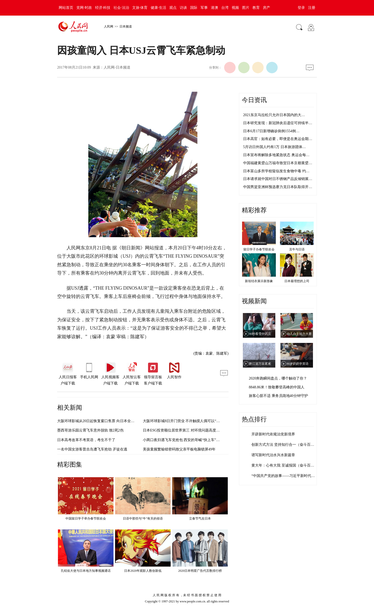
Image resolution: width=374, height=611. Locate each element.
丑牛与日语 (297, 249)
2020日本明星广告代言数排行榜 (200, 571)
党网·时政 (84, 8)
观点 (173, 8)
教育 (256, 8)
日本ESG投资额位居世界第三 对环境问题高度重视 (183, 430)
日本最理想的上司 (296, 281)
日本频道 (125, 26)
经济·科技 (103, 8)
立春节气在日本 (200, 518)
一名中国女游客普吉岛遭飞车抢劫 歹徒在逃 (92, 449)
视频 (235, 8)
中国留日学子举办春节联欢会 (85, 518)
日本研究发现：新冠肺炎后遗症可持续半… (277, 123)
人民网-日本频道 (117, 67)
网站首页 (66, 8)
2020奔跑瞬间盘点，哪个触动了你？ (278, 378)
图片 (245, 8)
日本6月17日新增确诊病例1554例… (271, 131)
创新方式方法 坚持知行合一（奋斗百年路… (286, 445)
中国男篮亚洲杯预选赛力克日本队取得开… (277, 187)
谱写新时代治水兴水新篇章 (273, 455)
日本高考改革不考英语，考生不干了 (86, 440)
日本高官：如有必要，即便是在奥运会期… (277, 139)
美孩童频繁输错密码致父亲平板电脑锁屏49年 (179, 449)
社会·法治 (121, 8)
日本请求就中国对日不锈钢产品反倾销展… (277, 179)
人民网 (108, 26)
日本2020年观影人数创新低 (143, 571)
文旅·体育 (140, 8)
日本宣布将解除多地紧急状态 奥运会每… (276, 155)
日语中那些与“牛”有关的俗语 (143, 518)
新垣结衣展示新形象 (259, 281)
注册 (311, 8)
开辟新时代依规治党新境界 (273, 434)
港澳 (214, 8)
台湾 (225, 8)
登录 (301, 8)
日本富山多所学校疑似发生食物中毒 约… (276, 171)
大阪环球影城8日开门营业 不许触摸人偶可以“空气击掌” (187, 421)
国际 (193, 8)
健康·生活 (158, 8)
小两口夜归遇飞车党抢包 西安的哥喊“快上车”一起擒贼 (187, 440)
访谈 (183, 8)
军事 (204, 8)
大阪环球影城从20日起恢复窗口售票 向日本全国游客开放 (103, 421)
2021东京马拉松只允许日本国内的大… (274, 115)
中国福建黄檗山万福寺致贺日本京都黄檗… (277, 163)
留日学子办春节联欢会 (259, 249)
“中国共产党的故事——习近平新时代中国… (286, 476)
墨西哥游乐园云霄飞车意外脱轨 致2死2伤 (90, 430)
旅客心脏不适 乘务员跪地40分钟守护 (278, 396)
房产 (266, 8)
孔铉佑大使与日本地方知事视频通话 (86, 571)
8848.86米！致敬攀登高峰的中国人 (276, 387)
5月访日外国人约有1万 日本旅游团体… (274, 147)
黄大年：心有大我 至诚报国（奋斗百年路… (286, 465)
